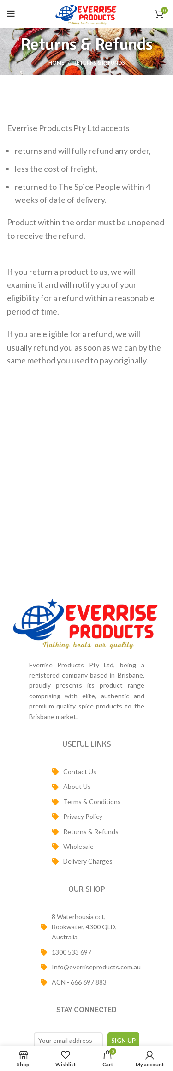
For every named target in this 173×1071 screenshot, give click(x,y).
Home (56, 63)
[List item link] (86, 772)
